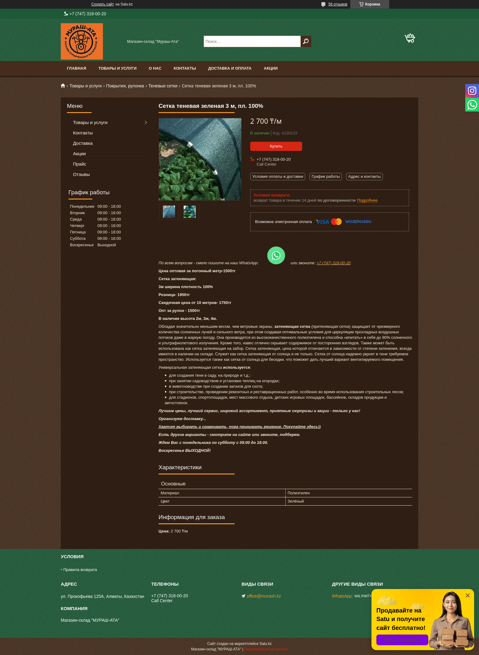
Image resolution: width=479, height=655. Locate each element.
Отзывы (81, 174)
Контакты (185, 68)
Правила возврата (80, 569)
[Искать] (306, 41)
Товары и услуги (117, 68)
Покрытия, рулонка (125, 85)
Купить (276, 146)
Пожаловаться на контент (266, 649)
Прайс (79, 163)
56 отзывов (337, 4)
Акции (271, 68)
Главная (76, 68)
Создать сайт (102, 4)
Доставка (83, 143)
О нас (155, 68)
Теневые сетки (162, 85)
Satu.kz (265, 644)
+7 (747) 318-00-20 (333, 263)
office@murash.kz (264, 596)
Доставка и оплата (229, 68)
